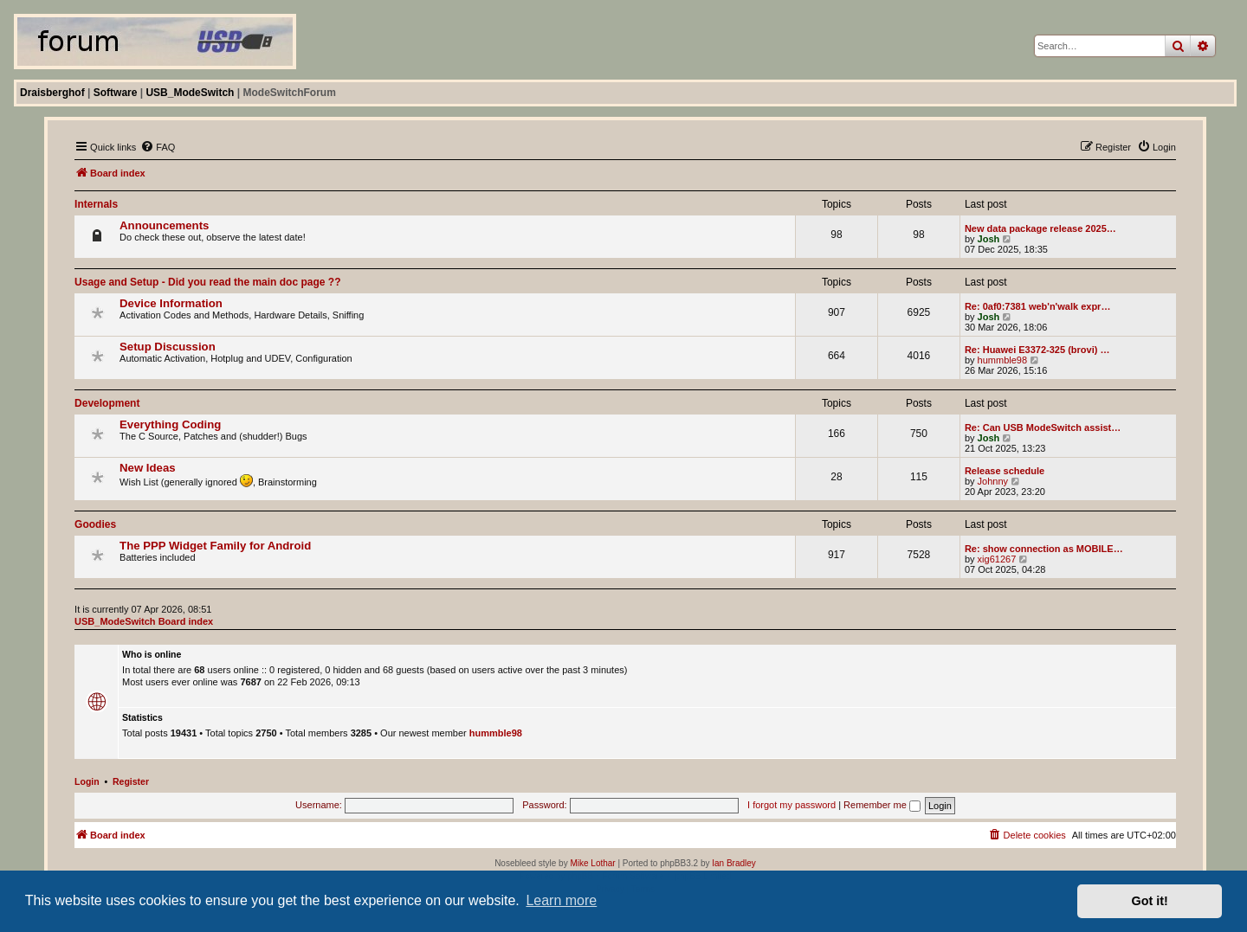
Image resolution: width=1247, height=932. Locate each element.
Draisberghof (52, 93)
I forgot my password (791, 805)
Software (116, 93)
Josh (989, 239)
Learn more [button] (561, 900)
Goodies (95, 524)
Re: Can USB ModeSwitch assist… (1043, 427)
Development (106, 403)
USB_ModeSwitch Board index (143, 621)
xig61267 (997, 559)
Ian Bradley (734, 863)
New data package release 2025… (1040, 228)
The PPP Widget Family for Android (215, 545)
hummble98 (1002, 360)
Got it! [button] (1150, 901)
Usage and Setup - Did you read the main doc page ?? (207, 282)
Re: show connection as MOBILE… (1044, 548)
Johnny (993, 481)
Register (131, 781)
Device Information (171, 303)
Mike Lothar (592, 863)
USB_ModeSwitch (189, 93)
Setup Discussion (168, 346)
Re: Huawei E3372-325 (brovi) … (1037, 349)
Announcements (164, 225)
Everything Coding (170, 424)
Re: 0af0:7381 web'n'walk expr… (1037, 306)
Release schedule (1004, 471)
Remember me (882, 805)
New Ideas (148, 467)
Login (87, 781)
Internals (96, 204)
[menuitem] (157, 147)
